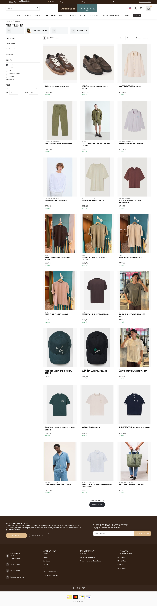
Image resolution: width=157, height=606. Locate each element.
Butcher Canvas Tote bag (131, 485)
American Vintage (15, 74)
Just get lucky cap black (94, 371)
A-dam (11, 68)
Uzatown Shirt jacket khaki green (96, 145)
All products (121, 568)
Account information (124, 554)
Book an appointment (110, 16)
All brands (12, 65)
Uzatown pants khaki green (58, 144)
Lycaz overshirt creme (130, 87)
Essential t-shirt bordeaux (95, 314)
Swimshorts (10, 54)
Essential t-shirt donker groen (94, 258)
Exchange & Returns (87, 557)
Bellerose (12, 76)
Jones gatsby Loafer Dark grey (95, 88)
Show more (97, 505)
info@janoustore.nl (17, 577)
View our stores (39, 535)
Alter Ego (12, 71)
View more (10, 79)
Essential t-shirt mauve (56, 314)
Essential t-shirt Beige (130, 257)
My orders (121, 557)
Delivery (83, 554)
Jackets (37, 16)
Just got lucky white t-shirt (133, 371)
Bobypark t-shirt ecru (93, 200)
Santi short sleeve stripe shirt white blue (97, 486)
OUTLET (62, 16)
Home (18, 16)
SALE (72, 16)
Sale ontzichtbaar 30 (88, 16)
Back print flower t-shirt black (57, 258)
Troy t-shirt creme (91, 428)
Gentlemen (50, 16)
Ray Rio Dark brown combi (57, 87)
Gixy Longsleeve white (56, 200)
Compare (120, 564)
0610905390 (15, 564)
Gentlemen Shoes (12, 49)
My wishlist (121, 561)
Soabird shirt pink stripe (131, 144)
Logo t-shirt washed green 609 (132, 315)
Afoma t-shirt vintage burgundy (130, 201)
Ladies (26, 16)
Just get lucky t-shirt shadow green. (60, 429)
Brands (126, 16)
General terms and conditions (90, 561)
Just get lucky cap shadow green (58, 372)
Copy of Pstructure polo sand (134, 428)
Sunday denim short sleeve (58, 485)
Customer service (145, 2)
